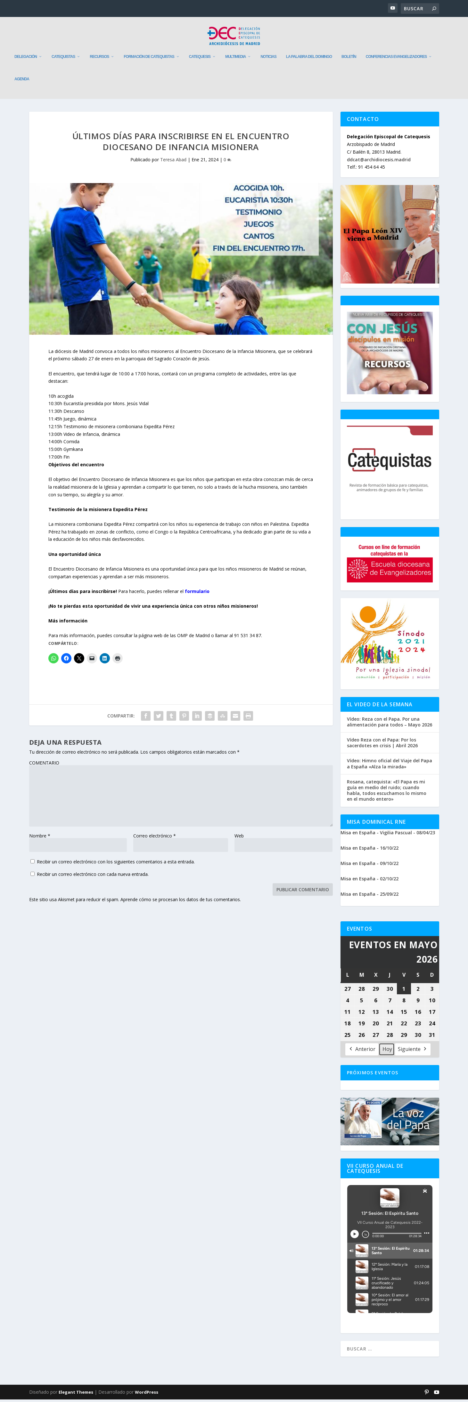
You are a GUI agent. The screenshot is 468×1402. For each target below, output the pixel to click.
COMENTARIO (44, 765)
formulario (198, 594)
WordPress (146, 1395)
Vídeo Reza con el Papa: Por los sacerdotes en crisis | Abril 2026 (382, 745)
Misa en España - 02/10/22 (369, 881)
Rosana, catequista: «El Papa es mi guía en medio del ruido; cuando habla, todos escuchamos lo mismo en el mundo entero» (386, 793)
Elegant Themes (76, 1395)
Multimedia (235, 59)
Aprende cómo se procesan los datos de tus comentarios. (180, 902)
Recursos (99, 59)
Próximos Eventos (372, 1075)
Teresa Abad (173, 162)
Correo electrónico (154, 838)
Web (239, 838)
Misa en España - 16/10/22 (369, 850)
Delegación (25, 59)
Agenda (21, 81)
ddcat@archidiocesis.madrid (379, 162)
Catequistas (63, 59)
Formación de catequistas (149, 59)
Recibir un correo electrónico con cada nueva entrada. (93, 876)
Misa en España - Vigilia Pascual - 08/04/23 (388, 835)
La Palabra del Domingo (309, 59)
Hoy (387, 1051)
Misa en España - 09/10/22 (369, 865)
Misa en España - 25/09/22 (369, 896)
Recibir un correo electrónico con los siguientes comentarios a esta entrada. (116, 864)
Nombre (39, 838)
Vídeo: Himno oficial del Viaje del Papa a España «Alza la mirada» (389, 766)
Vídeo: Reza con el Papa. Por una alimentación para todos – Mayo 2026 (389, 724)
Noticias (268, 59)
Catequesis (199, 59)
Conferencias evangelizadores (396, 59)
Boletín (348, 59)
